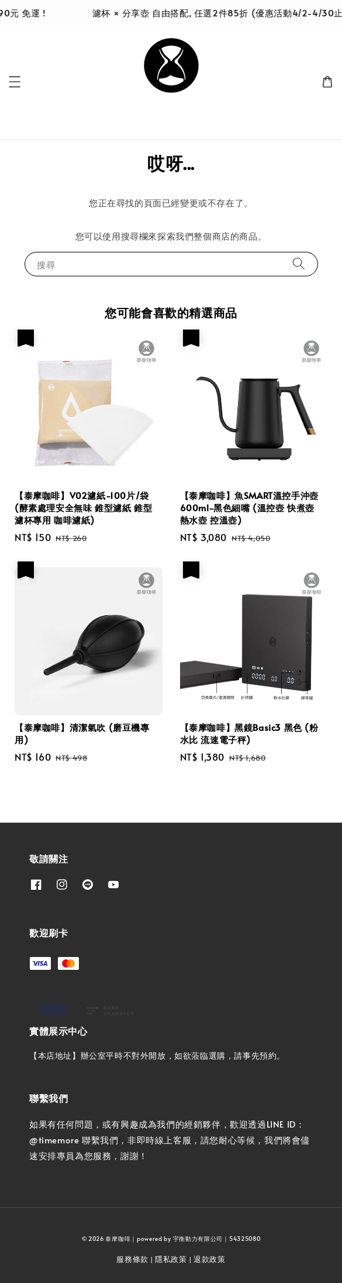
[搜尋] (298, 263)
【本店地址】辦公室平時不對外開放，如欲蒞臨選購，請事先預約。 (157, 1055)
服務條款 (132, 1259)
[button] (14, 82)
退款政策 (210, 1259)
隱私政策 (171, 1259)
